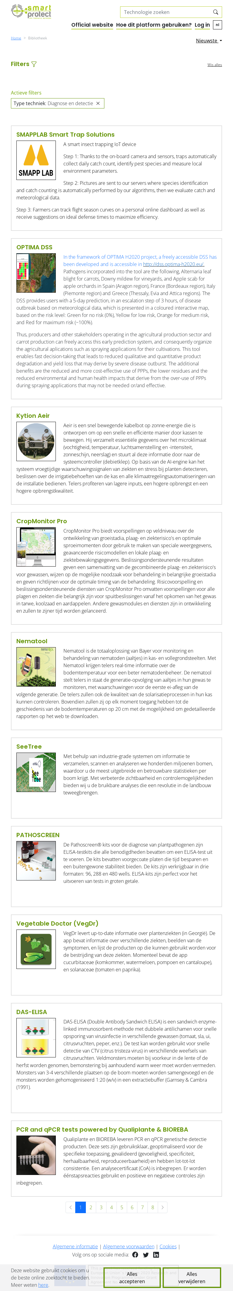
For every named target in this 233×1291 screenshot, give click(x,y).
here (43, 1285)
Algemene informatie (75, 1246)
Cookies (168, 1246)
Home (16, 38)
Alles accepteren (132, 1278)
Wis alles (215, 64)
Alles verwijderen (191, 1278)
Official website (92, 24)
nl (217, 24)
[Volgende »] (163, 1207)
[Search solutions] (165, 12)
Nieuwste (207, 40)
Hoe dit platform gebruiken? (154, 24)
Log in (202, 24)
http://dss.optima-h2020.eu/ (173, 264)
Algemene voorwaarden (128, 1246)
